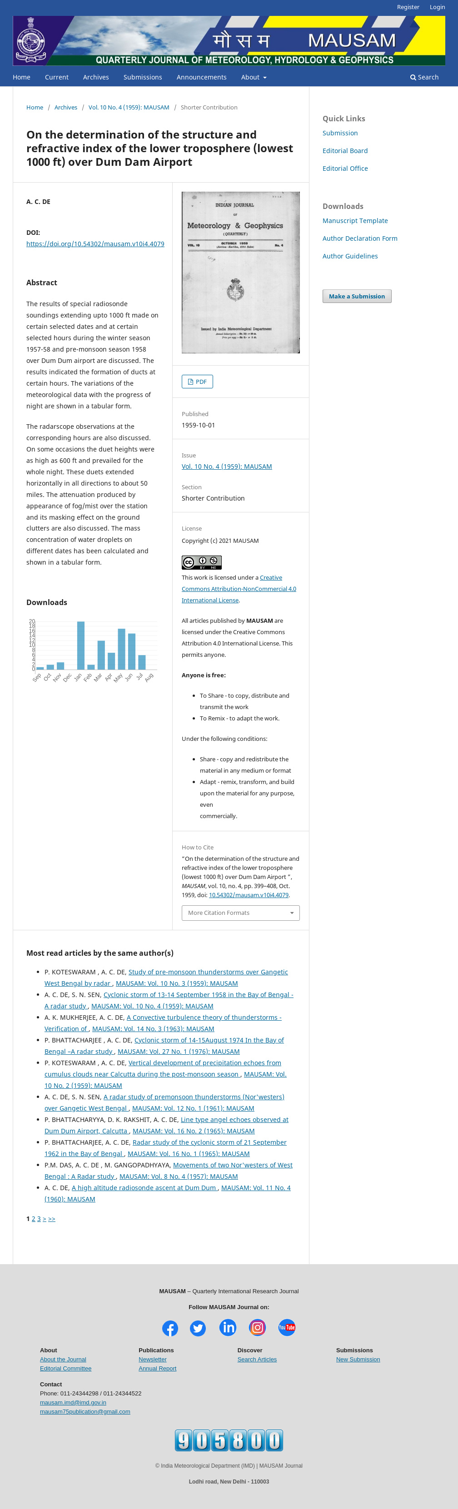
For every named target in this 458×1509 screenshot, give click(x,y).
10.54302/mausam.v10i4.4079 (249, 895)
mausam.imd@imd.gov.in (73, 1402)
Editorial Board (345, 150)
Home (21, 77)
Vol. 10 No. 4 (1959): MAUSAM (129, 107)
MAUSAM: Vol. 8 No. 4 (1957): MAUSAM (178, 1176)
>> (51, 1218)
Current (57, 77)
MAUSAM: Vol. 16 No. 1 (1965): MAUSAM (189, 1153)
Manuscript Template (355, 220)
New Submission (358, 1359)
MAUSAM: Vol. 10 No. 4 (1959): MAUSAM (152, 1006)
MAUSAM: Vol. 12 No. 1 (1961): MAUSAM (193, 1108)
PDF (200, 381)
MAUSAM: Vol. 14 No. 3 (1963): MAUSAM (153, 1028)
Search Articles (257, 1359)
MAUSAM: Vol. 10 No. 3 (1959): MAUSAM (177, 983)
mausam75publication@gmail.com (85, 1411)
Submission (340, 133)
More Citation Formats (218, 912)
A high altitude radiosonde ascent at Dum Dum (145, 1187)
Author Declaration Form (360, 238)
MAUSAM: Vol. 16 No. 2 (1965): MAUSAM (194, 1131)
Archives (96, 77)
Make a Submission (357, 296)
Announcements (202, 77)
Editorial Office (345, 168)
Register (408, 7)
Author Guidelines (350, 256)
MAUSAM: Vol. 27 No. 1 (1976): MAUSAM (179, 1051)
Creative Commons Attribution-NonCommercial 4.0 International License (239, 588)
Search (424, 77)
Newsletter (152, 1359)
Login (437, 7)
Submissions (143, 77)
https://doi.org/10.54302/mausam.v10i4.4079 (95, 243)
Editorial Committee (65, 1368)
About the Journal (63, 1359)
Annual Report (157, 1368)
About (251, 77)
